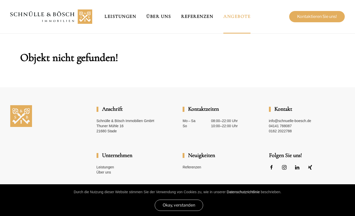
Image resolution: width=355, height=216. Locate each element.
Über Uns (158, 16)
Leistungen (120, 16)
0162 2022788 (280, 131)
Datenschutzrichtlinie (243, 192)
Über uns (104, 172)
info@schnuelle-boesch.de (290, 121)
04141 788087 (280, 126)
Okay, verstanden (179, 205)
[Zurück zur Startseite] (51, 16)
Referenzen (197, 16)
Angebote (236, 16)
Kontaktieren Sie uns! (317, 16)
